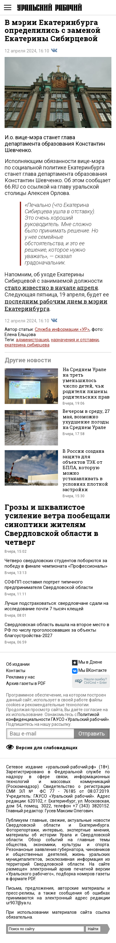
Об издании (18, 664)
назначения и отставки (75, 339)
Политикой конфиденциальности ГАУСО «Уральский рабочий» (57, 717)
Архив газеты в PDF (25, 683)
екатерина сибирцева (27, 345)
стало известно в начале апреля (51, 287)
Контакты (15, 670)
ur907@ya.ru (18, 902)
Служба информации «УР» (62, 329)
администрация (32, 339)
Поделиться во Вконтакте (54, 50)
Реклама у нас (20, 677)
